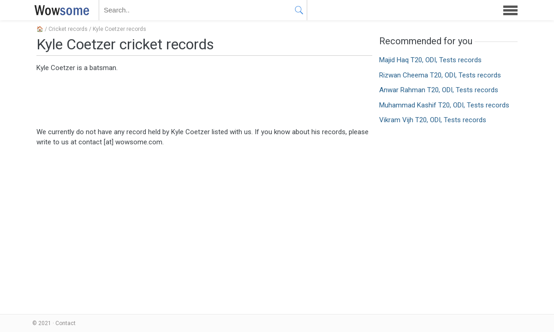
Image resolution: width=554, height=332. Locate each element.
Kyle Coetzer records (119, 29)
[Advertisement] (204, 99)
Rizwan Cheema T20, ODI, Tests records (440, 75)
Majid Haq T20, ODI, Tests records (430, 60)
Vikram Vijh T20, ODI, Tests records (432, 120)
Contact (65, 323)
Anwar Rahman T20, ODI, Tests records (438, 90)
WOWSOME (60, 10)
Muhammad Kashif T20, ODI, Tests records (444, 105)
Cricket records (68, 29)
